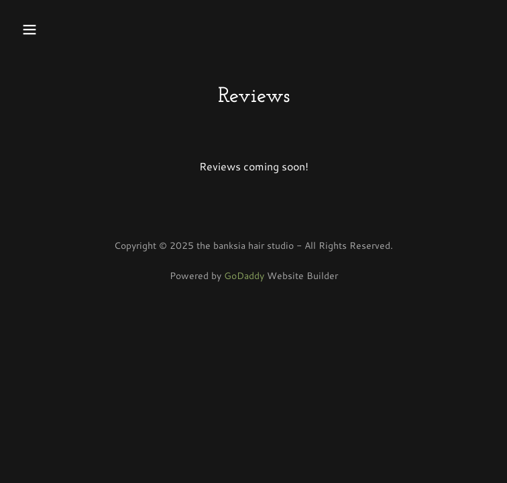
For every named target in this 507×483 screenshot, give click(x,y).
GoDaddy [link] (244, 275)
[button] (70, 29)
